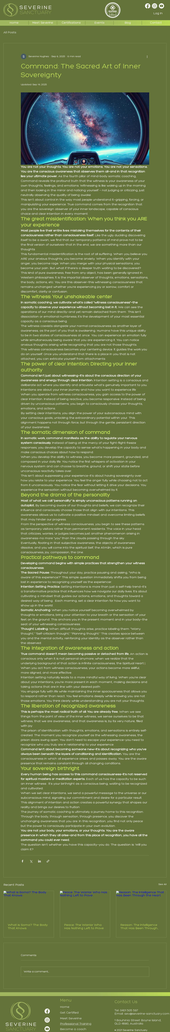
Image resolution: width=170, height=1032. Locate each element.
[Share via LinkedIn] (39, 861)
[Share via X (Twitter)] (31, 861)
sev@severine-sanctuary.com (146, 1013)
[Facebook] (147, 6)
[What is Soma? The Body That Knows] (29, 905)
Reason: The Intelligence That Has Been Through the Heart (139, 926)
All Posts (9, 32)
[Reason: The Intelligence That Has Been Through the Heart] (141, 905)
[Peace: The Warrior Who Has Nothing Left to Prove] (85, 905)
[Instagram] (154, 6)
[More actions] (147, 56)
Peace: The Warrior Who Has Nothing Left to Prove (84, 926)
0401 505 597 (129, 1010)
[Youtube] (161, 6)
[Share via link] (48, 861)
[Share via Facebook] (22, 861)
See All (162, 884)
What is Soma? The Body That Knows (28, 926)
